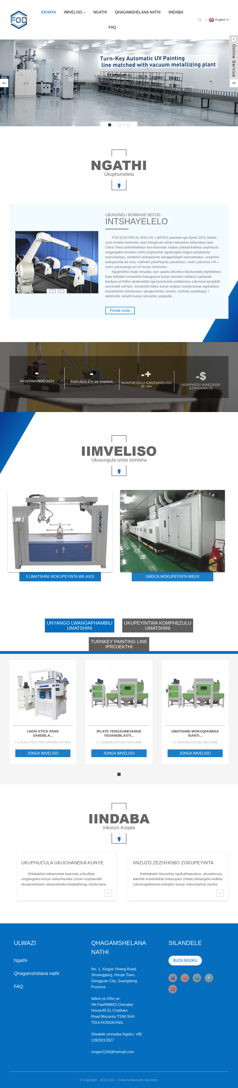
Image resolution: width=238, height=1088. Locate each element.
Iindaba (176, 12)
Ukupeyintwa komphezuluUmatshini (157, 625)
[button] (4, 83)
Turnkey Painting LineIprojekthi (119, 644)
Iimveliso (74, 12)
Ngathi (100, 12)
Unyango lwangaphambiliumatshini (79, 625)
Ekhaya (48, 12)
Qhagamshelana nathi (138, 12)
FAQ (112, 27)
